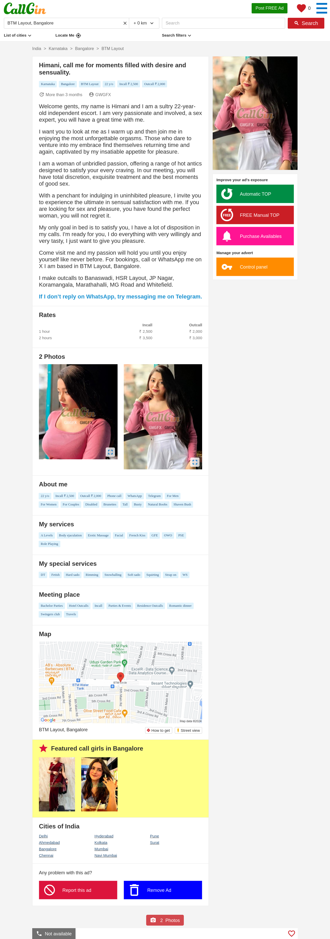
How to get (158, 730)
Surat (154, 842)
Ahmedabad (49, 842)
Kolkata (100, 842)
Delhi (43, 836)
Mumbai (101, 849)
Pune (154, 836)
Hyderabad (103, 836)
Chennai (46, 855)
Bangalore (47, 849)
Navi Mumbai (105, 855)
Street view (188, 730)
